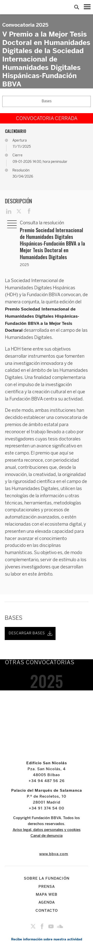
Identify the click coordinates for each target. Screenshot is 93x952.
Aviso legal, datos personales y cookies (47, 830)
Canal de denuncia (46, 835)
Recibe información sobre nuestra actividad (46, 939)
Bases (47, 101)
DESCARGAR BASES (31, 633)
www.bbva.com (53, 854)
